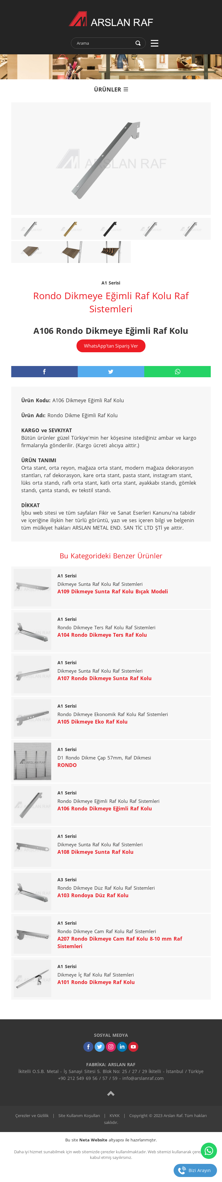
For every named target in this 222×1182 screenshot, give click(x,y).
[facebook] (44, 371)
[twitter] (111, 371)
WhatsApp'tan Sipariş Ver (111, 346)
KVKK (115, 1115)
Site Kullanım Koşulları (79, 1115)
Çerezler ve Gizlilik (32, 1115)
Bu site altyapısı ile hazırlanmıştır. (111, 1140)
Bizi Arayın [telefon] (200, 1170)
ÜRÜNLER (111, 89)
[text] (104, 43)
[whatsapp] (177, 371)
